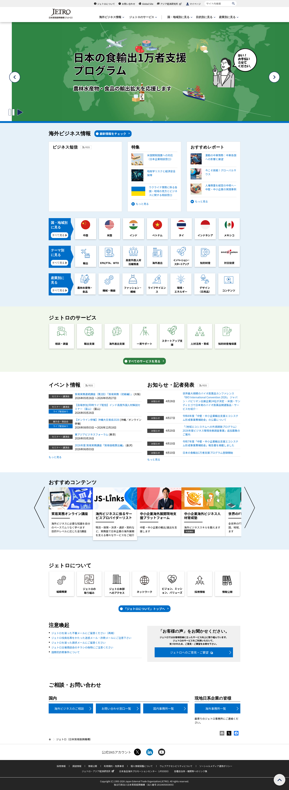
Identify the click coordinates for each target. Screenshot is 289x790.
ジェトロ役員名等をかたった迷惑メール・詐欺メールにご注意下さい (91, 638)
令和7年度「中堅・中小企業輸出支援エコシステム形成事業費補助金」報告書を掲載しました (210, 443)
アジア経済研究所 (171, 3)
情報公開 (92, 766)
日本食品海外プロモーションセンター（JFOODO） (144, 771)
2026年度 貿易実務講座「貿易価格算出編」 (100, 445)
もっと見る (142, 204)
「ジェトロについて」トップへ (144, 608)
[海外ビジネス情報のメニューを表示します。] (111, 17)
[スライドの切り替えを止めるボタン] (11, 112)
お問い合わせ (128, 3)
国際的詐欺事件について (65, 652)
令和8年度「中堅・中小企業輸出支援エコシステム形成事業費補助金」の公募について (210, 418)
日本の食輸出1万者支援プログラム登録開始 (208, 452)
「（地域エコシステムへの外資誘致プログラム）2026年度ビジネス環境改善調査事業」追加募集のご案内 (211, 430)
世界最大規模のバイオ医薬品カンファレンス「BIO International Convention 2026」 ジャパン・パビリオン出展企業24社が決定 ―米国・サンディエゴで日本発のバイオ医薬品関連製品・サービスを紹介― (211, 401)
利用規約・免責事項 (114, 766)
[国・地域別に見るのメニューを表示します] (179, 17)
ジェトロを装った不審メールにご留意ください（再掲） (83, 633)
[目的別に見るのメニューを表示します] (205, 17)
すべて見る (58, 235)
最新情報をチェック (113, 133)
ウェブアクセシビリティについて (176, 766)
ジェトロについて (106, 3)
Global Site (147, 3)
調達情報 (76, 766)
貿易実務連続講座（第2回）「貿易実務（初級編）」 (104, 394)
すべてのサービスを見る (144, 361)
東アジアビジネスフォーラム (92, 434)
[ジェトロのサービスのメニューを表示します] (142, 17)
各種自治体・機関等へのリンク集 (190, 771)
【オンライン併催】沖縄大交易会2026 (97, 420)
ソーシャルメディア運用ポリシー (215, 766)
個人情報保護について (142, 766)
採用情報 (61, 766)
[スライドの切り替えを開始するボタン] (20, 112)
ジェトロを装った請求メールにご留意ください (78, 642)
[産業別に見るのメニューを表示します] (228, 17)
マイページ (195, 3)
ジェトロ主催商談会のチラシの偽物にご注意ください (82, 647)
